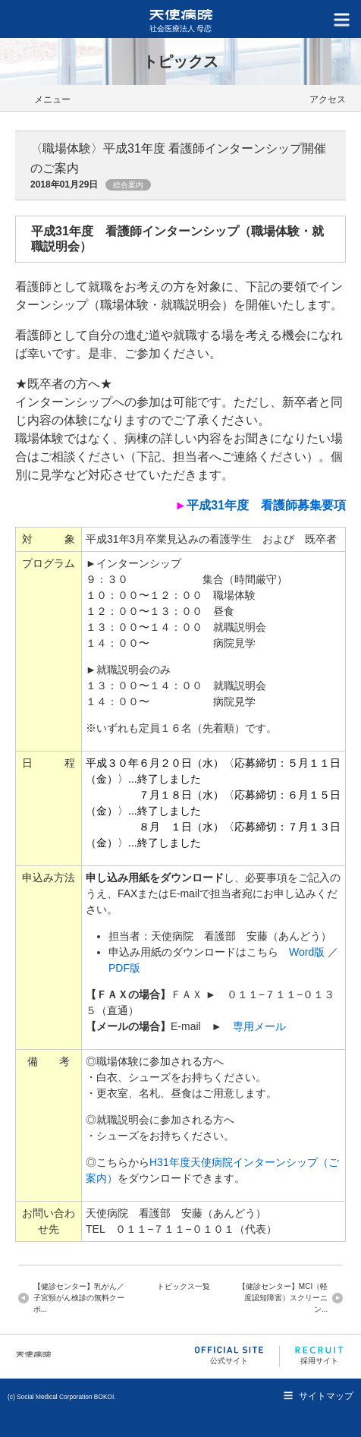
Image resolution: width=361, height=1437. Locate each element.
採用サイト (319, 1355)
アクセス (327, 99)
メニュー (52, 99)
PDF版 (124, 968)
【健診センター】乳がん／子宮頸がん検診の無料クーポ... (78, 1297)
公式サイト (229, 1355)
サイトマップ (326, 1396)
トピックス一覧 (183, 1286)
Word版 (307, 952)
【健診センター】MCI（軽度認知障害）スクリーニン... (283, 1297)
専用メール (259, 1026)
